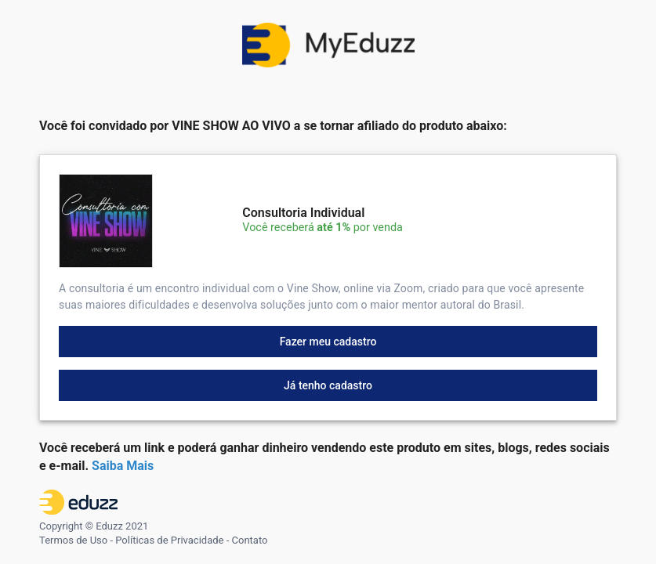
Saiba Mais (123, 465)
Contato (250, 540)
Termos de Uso (73, 540)
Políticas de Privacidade (169, 540)
